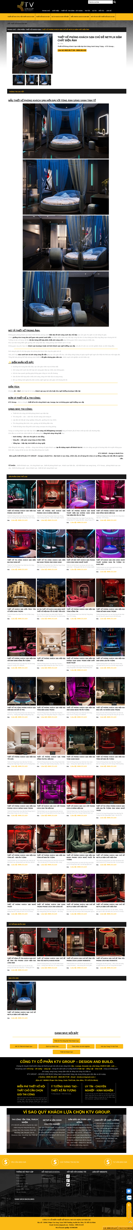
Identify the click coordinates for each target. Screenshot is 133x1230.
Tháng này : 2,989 (21, 1186)
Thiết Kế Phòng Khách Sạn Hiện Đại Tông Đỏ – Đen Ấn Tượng (21, 856)
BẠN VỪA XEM (13, 978)
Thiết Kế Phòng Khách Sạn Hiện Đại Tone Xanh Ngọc (81, 758)
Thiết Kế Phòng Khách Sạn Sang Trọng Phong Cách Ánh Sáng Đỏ (51, 905)
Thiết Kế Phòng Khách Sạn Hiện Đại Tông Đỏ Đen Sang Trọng (110, 610)
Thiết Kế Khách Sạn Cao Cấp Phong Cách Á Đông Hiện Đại (81, 807)
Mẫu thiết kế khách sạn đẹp (17, 23)
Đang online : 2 (21, 1175)
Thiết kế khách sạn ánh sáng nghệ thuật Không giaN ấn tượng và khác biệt (110, 562)
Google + (71, 1180)
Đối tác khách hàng (47, 1175)
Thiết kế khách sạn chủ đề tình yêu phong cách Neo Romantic (110, 959)
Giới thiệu (55, 10)
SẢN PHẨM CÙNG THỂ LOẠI (18, 476)
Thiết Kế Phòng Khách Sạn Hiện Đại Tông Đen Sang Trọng (51, 709)
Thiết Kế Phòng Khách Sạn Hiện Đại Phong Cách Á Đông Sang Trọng (21, 807)
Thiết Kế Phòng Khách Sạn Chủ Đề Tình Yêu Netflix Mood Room (51, 959)
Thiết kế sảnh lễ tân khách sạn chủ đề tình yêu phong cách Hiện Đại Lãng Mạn (21, 961)
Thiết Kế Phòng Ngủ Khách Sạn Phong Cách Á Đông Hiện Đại (51, 512)
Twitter (70, 1184)
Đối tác (101, 10)
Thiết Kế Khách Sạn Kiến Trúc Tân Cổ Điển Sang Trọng (21, 610)
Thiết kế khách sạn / (34, 29)
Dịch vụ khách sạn (52, 1046)
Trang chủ (46, 10)
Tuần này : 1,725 (21, 1181)
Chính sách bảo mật (48, 1178)
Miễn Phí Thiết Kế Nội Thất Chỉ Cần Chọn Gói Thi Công (31, 1090)
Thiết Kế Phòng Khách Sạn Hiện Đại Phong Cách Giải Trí (21, 512)
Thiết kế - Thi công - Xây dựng (72, 10)
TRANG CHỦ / (12, 29)
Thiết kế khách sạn (43, 16)
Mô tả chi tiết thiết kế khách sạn (103, 16)
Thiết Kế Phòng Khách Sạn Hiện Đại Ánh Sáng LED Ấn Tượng (110, 659)
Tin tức (87, 10)
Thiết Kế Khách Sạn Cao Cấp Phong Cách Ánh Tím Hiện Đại (51, 807)
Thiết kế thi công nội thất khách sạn (21, 16)
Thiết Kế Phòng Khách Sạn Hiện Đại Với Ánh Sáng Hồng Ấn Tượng (21, 659)
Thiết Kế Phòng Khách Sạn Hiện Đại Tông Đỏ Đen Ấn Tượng (110, 758)
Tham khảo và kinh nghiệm (81, 1046)
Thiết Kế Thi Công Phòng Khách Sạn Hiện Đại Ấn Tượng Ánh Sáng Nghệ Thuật (110, 808)
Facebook (71, 1176)
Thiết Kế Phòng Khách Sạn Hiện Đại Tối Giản (51, 659)
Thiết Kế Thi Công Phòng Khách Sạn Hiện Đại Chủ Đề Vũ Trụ (21, 709)
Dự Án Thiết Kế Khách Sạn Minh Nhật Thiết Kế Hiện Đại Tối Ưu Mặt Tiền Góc (51, 610)
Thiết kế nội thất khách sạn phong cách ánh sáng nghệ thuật (81, 561)
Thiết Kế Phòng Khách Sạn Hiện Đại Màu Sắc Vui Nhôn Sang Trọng (110, 709)
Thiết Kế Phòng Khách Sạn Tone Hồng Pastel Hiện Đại (51, 758)
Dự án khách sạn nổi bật (60, 16)
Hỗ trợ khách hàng (51, 1172)
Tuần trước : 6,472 (22, 1184)
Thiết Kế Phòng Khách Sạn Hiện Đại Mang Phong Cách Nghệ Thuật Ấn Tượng (81, 857)
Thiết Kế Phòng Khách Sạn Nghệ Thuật (21, 905)
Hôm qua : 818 (20, 1178)
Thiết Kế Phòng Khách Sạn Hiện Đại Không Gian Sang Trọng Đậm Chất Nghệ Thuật (81, 661)
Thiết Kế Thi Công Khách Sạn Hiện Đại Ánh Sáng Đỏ (21, 561)
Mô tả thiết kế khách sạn (23, 1046)
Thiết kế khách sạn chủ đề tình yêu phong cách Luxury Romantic (81, 959)
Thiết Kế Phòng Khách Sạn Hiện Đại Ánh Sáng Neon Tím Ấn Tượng (81, 709)
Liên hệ (108, 10)
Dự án (94, 10)
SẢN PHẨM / (21, 29)
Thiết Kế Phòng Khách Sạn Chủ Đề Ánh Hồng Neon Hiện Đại (110, 512)
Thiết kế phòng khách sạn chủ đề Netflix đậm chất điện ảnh (65, 29)
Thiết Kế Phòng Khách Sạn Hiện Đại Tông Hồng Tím (81, 610)
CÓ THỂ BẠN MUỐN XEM (17, 924)
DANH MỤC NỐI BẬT (66, 1033)
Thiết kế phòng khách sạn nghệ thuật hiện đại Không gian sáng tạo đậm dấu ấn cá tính (81, 513)
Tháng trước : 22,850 (22, 1189)
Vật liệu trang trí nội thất (109, 1046)
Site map (17, 1203)
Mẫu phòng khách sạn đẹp (80, 16)
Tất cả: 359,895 (21, 1192)
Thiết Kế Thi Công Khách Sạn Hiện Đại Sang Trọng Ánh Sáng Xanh (51, 561)
